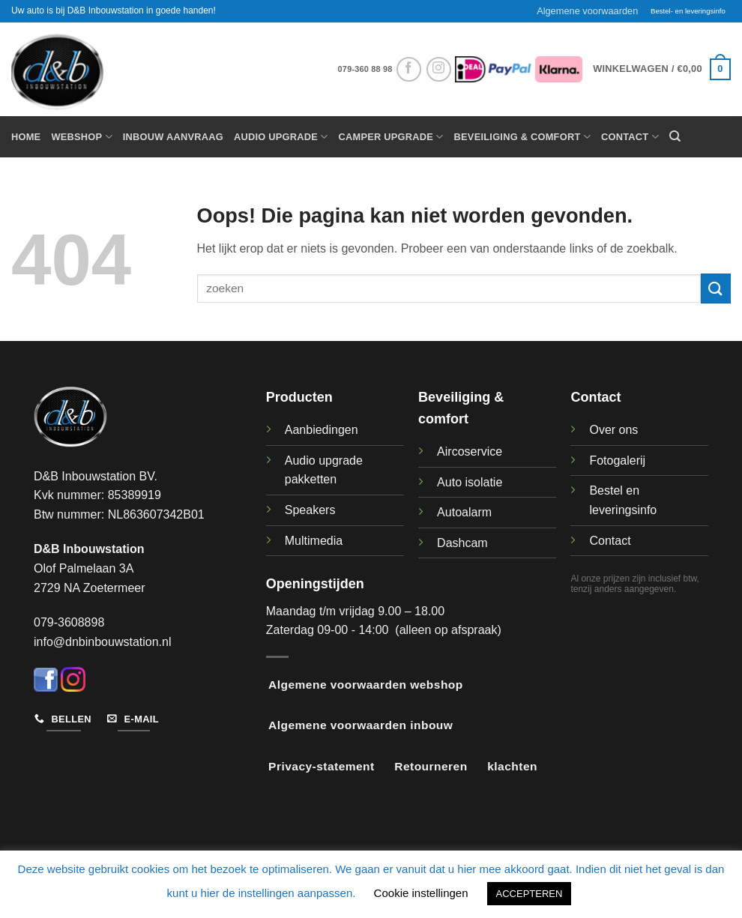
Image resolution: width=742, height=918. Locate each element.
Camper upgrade (391, 137)
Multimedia (314, 540)
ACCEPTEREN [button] (529, 893)
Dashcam (462, 543)
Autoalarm (464, 512)
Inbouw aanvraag (173, 136)
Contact (630, 137)
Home (25, 136)
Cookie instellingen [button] (421, 893)
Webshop (81, 137)
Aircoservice (469, 451)
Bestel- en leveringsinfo (688, 11)
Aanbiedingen (321, 429)
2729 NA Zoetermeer (89, 588)
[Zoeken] (675, 136)
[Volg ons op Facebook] (408, 69)
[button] (662, 70)
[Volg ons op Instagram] (438, 69)
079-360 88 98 (365, 68)
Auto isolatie (469, 482)
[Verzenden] (716, 288)
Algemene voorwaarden (587, 10)
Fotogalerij (617, 460)
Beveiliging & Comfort (522, 137)
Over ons (613, 429)
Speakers (310, 510)
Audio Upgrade (281, 137)
